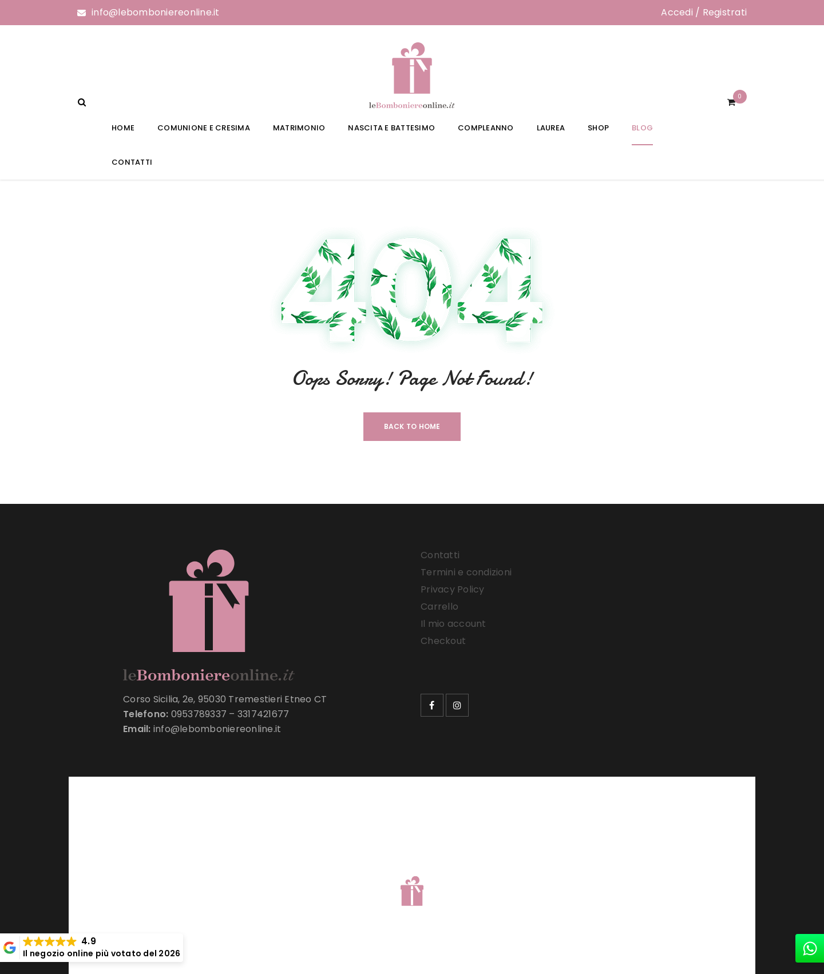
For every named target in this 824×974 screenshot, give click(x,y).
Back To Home (412, 426)
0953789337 (199, 714)
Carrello (439, 606)
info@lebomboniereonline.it (156, 12)
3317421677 (263, 714)
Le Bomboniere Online (263, 876)
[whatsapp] (809, 948)
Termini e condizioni (466, 572)
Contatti (440, 555)
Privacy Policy (453, 589)
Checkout (443, 640)
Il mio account (453, 623)
